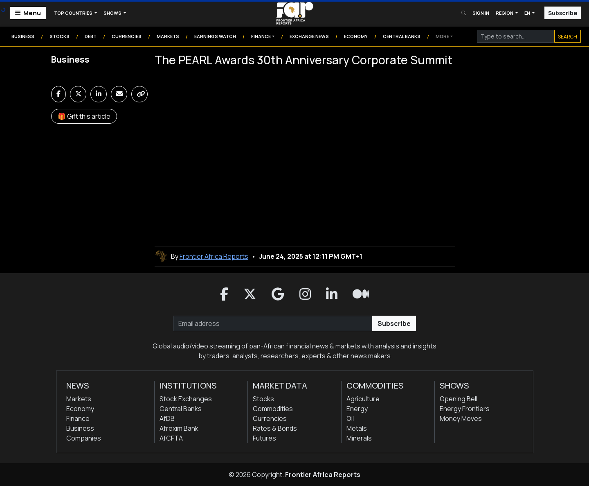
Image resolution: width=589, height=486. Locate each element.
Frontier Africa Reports (322, 474)
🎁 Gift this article (84, 116)
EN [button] (527, 13)
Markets (168, 36)
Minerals (359, 438)
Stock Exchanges (186, 398)
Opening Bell (458, 398)
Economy (356, 36)
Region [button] (505, 13)
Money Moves (461, 418)
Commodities (273, 408)
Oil (350, 418)
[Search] (516, 36)
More (442, 36)
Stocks (59, 36)
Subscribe (562, 13)
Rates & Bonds (275, 428)
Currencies (127, 36)
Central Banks (401, 36)
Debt (91, 36)
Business (22, 36)
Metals (356, 428)
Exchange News (309, 36)
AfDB (167, 418)
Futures (264, 438)
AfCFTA (171, 438)
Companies (83, 438)
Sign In (480, 13)
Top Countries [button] (73, 13)
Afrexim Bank (179, 428)
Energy (357, 408)
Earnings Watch (215, 36)
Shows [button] (112, 13)
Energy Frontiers (465, 408)
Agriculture (363, 398)
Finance (261, 36)
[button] (224, 294)
